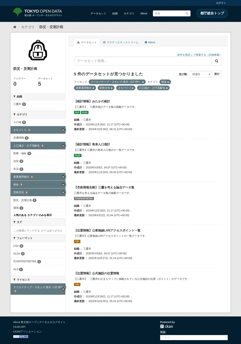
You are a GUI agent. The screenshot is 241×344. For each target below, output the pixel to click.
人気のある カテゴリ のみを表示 (32, 215)
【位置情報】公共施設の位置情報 (96, 273)
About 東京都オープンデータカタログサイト (39, 322)
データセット (98, 13)
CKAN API (19, 326)
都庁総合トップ (212, 13)
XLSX (84, 112)
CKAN (166, 326)
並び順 (183, 74)
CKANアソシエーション (27, 331)
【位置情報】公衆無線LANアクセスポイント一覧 (107, 230)
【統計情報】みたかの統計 (92, 101)
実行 (217, 74)
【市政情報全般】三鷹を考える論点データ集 (104, 187)
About (143, 13)
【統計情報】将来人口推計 (92, 144)
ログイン (221, 3)
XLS (77, 112)
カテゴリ (129, 13)
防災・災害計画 (51, 27)
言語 (162, 332)
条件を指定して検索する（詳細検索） (199, 54)
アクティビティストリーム (120, 42)
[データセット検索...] (143, 61)
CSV (77, 241)
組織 (115, 13)
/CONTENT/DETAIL (84, 198)
